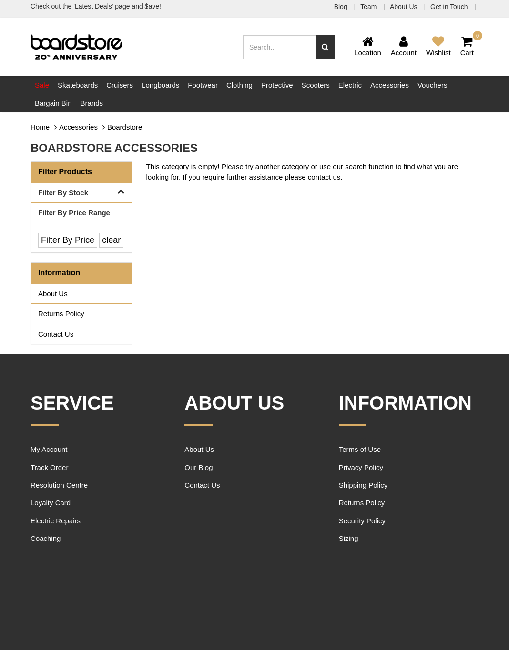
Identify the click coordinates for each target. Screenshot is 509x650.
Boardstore (124, 127)
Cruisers (119, 85)
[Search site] (325, 47)
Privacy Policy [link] (361, 467)
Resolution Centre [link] (59, 485)
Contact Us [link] (55, 334)
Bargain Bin (53, 103)
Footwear (203, 85)
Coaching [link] (46, 538)
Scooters (316, 85)
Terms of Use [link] (360, 449)
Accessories (389, 85)
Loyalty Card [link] (51, 503)
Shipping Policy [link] (363, 485)
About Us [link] (53, 294)
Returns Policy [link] (61, 314)
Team (369, 6)
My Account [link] (49, 449)
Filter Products (65, 172)
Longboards (160, 85)
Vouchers (432, 85)
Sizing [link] (348, 538)
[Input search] (279, 47)
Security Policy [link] (362, 521)
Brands (92, 103)
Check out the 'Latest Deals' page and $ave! (96, 6)
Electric (350, 85)
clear (111, 240)
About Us (404, 6)
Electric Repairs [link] (56, 521)
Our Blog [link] (198, 467)
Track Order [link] (49, 467)
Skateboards (78, 85)
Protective (277, 85)
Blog (341, 6)
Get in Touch (449, 6)
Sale (42, 85)
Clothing (239, 85)
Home (40, 127)
